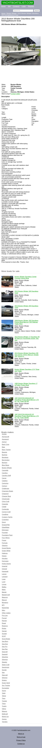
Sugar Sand (6, 683)
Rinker (4, 628)
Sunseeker (5, 688)
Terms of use (21, 737)
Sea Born (5, 641)
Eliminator (5, 530)
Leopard (4, 576)
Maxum (4, 600)
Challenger (5, 488)
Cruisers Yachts (7, 517)
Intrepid (4, 569)
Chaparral (5, 494)
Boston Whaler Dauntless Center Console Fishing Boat (26, 277)
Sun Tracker (6, 685)
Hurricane (5, 561)
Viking (4, 709)
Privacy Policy (21, 740)
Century (4, 486)
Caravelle (5, 470)
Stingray (4, 677)
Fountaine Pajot (7, 535)
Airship (4, 434)
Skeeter (4, 662)
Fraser (4, 540)
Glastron (5, 545)
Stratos (4, 680)
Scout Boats (6, 639)
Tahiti (3, 693)
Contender (5, 509)
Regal (4, 623)
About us (21, 733)
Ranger (4, 620)
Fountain (5, 532)
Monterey (5, 602)
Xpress (4, 719)
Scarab (4, 633)
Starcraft (5, 675)
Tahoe (4, 696)
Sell (9, 6)
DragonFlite (6, 525)
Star (3, 672)
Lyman (4, 584)
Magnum (5, 597)
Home (3, 6)
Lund (3, 582)
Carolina (5, 473)
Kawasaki (5, 571)
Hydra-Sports (6, 563)
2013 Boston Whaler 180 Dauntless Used (26, 292)
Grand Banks (6, 548)
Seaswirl (5, 654)
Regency (5, 626)
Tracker (4, 701)
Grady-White (6, 551)
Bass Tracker (6, 449)
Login (24, 6)
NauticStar (5, 608)
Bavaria (4, 452)
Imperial (4, 566)
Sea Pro (4, 646)
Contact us (21, 743)
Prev (3, 59)
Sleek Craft (5, 665)
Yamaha (4, 722)
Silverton (5, 659)
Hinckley (5, 558)
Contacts (16, 6)
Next (38, 59)
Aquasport (5, 439)
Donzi (4, 522)
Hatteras (5, 553)
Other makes (6, 613)
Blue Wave (5, 465)
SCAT (4, 636)
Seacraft (5, 652)
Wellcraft (5, 714)
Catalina (4, 481)
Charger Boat (6, 496)
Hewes (4, 556)
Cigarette (5, 504)
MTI (3, 605)
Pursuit (4, 618)
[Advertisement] (21, 31)
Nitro (3, 610)
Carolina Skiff (6, 475)
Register (31, 6)
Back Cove (5, 444)
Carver (4, 478)
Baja (3, 447)
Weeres (4, 711)
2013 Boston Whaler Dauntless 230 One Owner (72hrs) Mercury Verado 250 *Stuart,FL (27, 355)
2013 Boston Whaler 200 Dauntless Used (26, 307)
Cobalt (4, 506)
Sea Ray (5, 649)
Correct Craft (6, 512)
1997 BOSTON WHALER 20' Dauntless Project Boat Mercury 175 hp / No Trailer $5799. (27, 400)
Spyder (4, 670)
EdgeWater (5, 527)
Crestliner (5, 514)
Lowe (3, 579)
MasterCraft (6, 595)
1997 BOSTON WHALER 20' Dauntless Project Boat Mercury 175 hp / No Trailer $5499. (27, 416)
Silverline (5, 657)
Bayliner (4, 455)
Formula (4, 543)
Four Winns (6, 538)
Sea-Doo (5, 644)
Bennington (6, 460)
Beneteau (5, 457)
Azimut (4, 442)
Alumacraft (5, 436)
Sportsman (5, 667)
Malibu (4, 587)
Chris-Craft (5, 501)
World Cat (5, 716)
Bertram (4, 462)
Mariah (4, 592)
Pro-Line (5, 615)
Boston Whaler (7, 468)
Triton (4, 703)
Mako (4, 589)
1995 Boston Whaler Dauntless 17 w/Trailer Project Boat (26, 384)
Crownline (5, 519)
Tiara (3, 698)
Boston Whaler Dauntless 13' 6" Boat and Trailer (27, 370)
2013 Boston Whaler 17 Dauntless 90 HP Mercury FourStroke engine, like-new (27, 338)
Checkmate (6, 499)
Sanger (4, 631)
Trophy (4, 706)
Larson (4, 574)
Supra (4, 690)
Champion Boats (7, 491)
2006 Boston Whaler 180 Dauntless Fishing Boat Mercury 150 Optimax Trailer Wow (26, 322)
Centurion (5, 483)
